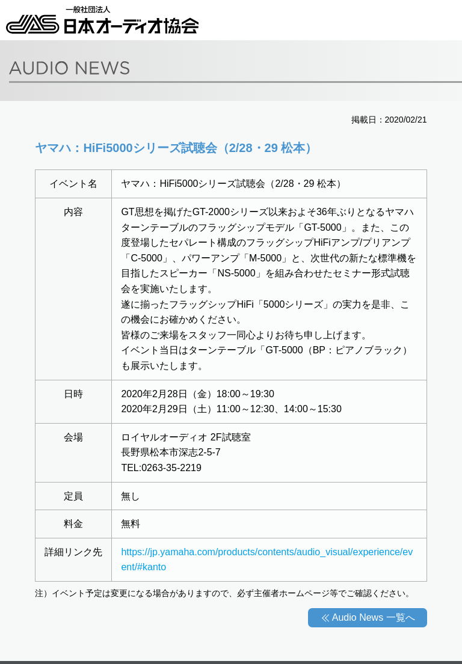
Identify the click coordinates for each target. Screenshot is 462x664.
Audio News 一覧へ (373, 617)
